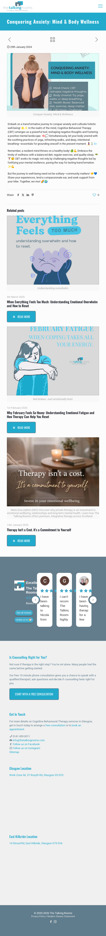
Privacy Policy (38, 916)
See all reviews (24, 613)
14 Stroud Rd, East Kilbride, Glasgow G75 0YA (35, 843)
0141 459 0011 (21, 736)
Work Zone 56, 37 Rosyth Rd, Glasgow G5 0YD (36, 775)
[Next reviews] (93, 599)
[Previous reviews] (35, 599)
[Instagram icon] (55, 922)
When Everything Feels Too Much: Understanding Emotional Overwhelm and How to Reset (52, 303)
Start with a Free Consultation (34, 694)
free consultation (55, 725)
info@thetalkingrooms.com (29, 740)
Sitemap (14, 752)
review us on (22, 620)
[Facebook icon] (50, 922)
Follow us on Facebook (26, 744)
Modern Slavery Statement (61, 916)
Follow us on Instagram (26, 748)
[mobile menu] (100, 6)
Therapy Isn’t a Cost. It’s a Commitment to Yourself (39, 529)
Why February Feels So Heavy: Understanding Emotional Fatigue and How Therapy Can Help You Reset (50, 414)
